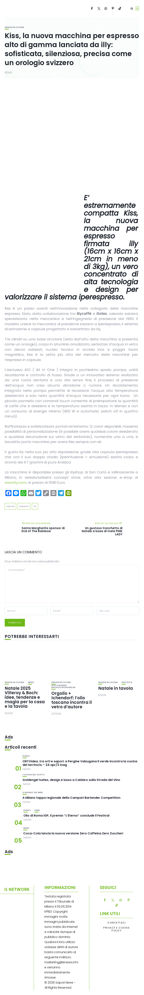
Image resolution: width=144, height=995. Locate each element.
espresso (24, 506)
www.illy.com (15, 482)
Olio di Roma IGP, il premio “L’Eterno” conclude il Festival (66, 815)
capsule (10, 506)
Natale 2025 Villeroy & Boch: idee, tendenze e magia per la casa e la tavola (25, 697)
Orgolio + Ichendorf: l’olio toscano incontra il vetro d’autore (71, 700)
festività (127, 682)
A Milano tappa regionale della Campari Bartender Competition (71, 798)
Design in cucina (14, 27)
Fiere (37, 810)
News (31, 682)
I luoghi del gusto (33, 775)
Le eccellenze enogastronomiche (63, 686)
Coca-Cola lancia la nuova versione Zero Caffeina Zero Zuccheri (73, 833)
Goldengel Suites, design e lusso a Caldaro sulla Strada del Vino (71, 780)
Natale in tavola (115, 688)
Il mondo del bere (32, 792)
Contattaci (116, 922)
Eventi (26, 756)
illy (35, 506)
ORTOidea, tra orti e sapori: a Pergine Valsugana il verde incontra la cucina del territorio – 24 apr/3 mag (79, 763)
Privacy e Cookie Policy (116, 929)
